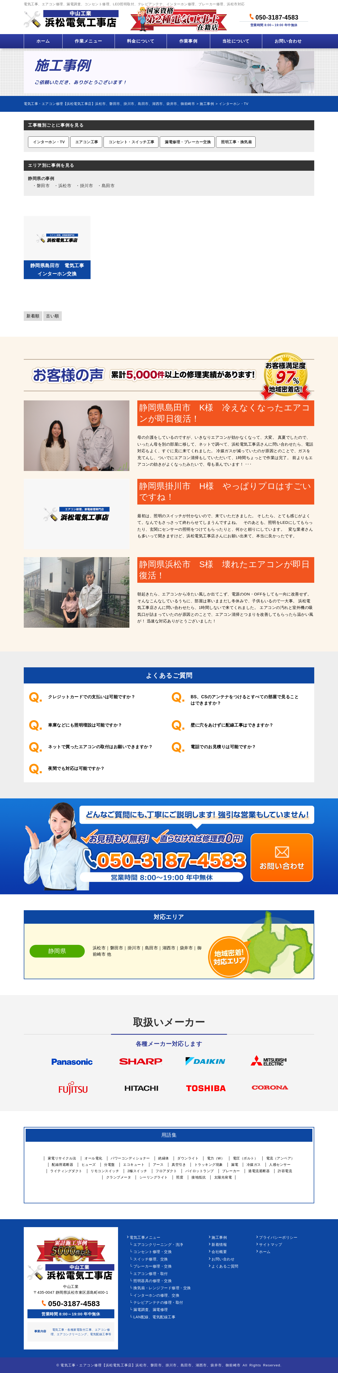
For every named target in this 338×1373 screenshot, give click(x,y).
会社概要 (219, 1252)
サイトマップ (270, 1245)
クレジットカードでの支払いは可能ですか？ (91, 697)
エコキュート (133, 1165)
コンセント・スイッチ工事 (131, 142)
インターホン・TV (49, 142)
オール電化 (93, 1158)
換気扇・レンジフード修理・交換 (162, 1288)
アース (158, 1165)
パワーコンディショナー (130, 1158)
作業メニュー (88, 41)
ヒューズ (89, 1165)
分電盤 (109, 1165)
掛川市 (86, 185)
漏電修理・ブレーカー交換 (188, 142)
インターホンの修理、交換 (156, 1295)
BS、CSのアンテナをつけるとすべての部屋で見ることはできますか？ (245, 700)
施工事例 (219, 1238)
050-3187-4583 (274, 17)
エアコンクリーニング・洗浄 (158, 1245)
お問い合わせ (288, 41)
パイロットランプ (199, 1171)
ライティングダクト (66, 1171)
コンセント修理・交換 (152, 1252)
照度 (179, 1177)
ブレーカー (231, 1171)
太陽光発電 (223, 1177)
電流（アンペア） (280, 1158)
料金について (140, 41)
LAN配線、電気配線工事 (154, 1317)
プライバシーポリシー (278, 1238)
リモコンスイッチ (105, 1171)
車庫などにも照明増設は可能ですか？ (85, 725)
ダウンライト (188, 1158)
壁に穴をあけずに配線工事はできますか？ (232, 725)
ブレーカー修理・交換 (152, 1266)
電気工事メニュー (145, 1238)
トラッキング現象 (208, 1165)
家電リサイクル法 (62, 1158)
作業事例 (188, 41)
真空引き (179, 1165)
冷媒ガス (254, 1165)
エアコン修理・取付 (150, 1274)
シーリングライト (153, 1177)
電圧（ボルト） (245, 1158)
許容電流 (285, 1171)
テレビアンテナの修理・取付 (158, 1303)
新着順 (33, 316)
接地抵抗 (198, 1177)
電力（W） (216, 1158)
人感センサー (279, 1165)
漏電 (234, 1165)
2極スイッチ (137, 1171)
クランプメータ (118, 1177)
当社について (236, 41)
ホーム (43, 41)
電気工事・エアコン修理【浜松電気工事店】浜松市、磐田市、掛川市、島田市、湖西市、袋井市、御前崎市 (150, 1365)
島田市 (108, 185)
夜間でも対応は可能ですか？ (76, 768)
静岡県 (34, 178)
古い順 (52, 316)
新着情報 (219, 1245)
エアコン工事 (86, 142)
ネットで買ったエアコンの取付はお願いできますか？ (100, 747)
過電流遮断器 (259, 1171)
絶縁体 (163, 1158)
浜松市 (65, 185)
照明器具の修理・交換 (152, 1281)
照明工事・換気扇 (236, 142)
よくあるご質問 (225, 1266)
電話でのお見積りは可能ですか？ (223, 747)
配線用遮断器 (62, 1165)
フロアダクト (166, 1171)
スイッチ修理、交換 (150, 1259)
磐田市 (43, 185)
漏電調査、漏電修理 (150, 1310)
